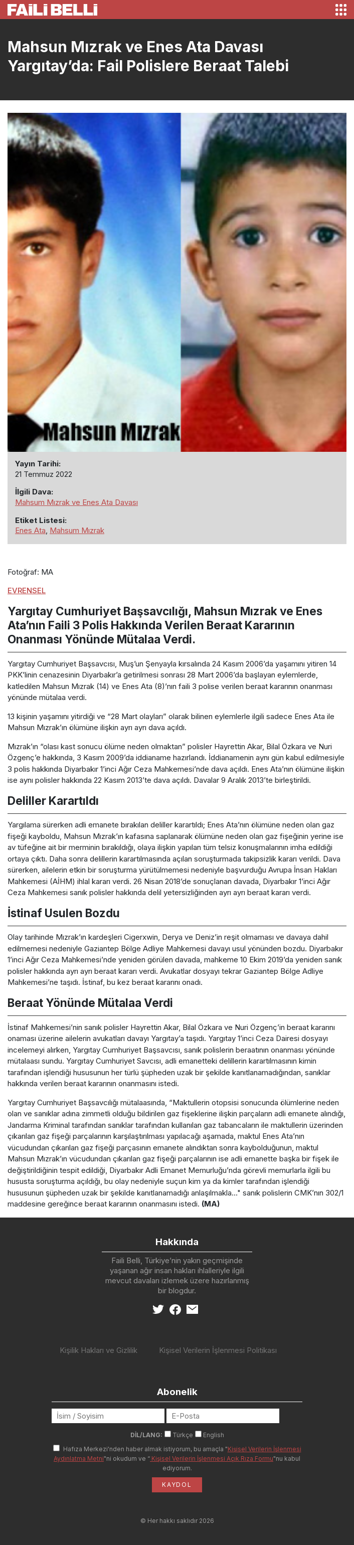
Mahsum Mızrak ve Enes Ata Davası (76, 502)
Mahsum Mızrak (77, 530)
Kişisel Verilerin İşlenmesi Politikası (218, 1350)
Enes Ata (30, 530)
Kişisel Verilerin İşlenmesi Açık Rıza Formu (211, 1458)
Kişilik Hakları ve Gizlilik (98, 1350)
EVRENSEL (27, 590)
